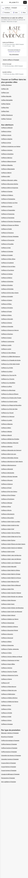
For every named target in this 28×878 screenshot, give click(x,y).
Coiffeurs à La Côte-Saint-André (10, 364)
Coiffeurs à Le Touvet (7, 413)
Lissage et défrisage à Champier (10, 774)
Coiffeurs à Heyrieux (7, 334)
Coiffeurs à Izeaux (6, 338)
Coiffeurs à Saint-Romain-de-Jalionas (12, 596)
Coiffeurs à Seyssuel (7, 638)
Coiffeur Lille (4, 89)
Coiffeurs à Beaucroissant (8, 161)
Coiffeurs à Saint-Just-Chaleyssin (11, 563)
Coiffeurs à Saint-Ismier (8, 551)
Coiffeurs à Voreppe (7, 724)
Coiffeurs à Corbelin (7, 255)
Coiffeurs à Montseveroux (8, 465)
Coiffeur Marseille (6, 96)
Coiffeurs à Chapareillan (8, 210)
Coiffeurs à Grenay (6, 323)
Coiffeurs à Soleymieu (7, 645)
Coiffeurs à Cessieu (6, 191)
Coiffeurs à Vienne (6, 679)
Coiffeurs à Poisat (6, 488)
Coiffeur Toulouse (6, 119)
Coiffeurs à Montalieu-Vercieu (9, 458)
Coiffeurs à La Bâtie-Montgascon (10, 356)
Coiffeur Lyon (5, 92)
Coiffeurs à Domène (7, 285)
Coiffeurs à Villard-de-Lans (9, 690)
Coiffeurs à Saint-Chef (7, 529)
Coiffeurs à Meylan (6, 431)
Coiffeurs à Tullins (6, 653)
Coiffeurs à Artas (6, 142)
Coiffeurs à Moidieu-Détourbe (9, 443)
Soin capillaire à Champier (8, 781)
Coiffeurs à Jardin (6, 345)
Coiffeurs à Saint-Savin (7, 604)
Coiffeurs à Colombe (7, 251)
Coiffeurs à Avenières (7, 154)
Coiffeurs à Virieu (6, 709)
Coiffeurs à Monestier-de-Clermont (11, 450)
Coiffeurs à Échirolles (7, 289)
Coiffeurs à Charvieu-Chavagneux (11, 221)
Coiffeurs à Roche (6, 510)
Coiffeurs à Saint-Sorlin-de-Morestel (11, 611)
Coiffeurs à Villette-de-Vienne (9, 701)
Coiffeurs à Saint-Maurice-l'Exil (10, 581)
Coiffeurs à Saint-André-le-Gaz (10, 525)
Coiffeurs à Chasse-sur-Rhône (10, 225)
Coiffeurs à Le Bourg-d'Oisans (9, 394)
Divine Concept (6, 64)
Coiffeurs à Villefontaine (8, 694)
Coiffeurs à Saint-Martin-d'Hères (10, 570)
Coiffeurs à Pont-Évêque (8, 495)
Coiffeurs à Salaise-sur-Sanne (9, 619)
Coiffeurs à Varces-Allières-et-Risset (11, 656)
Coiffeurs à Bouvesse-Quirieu (9, 184)
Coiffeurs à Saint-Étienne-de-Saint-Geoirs (13, 544)
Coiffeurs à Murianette (7, 473)
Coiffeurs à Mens (6, 428)
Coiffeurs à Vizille (6, 716)
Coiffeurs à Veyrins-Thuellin (9, 671)
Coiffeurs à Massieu (7, 424)
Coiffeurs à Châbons (7, 195)
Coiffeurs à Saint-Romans (8, 600)
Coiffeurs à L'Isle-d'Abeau (8, 353)
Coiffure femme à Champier (9, 744)
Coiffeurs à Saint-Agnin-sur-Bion (10, 521)
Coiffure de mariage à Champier (10, 740)
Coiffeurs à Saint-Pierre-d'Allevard (11, 585)
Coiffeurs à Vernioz (6, 668)
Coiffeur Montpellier (7, 100)
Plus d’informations (14, 54)
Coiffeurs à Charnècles (7, 217)
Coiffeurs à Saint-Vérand (8, 615)
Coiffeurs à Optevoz (7, 484)
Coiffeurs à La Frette (7, 368)
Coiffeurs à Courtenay (7, 270)
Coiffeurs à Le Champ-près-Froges (11, 398)
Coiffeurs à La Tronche (7, 379)
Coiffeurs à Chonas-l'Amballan (10, 236)
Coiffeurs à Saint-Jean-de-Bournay (11, 555)
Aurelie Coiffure (6, 72)
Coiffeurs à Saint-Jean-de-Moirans (11, 559)
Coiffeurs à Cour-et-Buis (8, 266)
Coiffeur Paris (5, 111)
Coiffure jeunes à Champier (9, 751)
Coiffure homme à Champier (9, 748)
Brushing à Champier (7, 736)
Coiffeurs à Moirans (6, 446)
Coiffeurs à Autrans (6, 150)
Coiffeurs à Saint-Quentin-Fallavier (11, 593)
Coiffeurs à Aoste (6, 135)
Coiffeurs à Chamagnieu (8, 199)
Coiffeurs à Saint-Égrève (8, 540)
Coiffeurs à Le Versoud (7, 416)
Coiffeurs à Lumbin (6, 420)
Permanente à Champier (8, 778)
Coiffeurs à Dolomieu (7, 281)
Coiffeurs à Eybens (6, 300)
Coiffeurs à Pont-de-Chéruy (9, 491)
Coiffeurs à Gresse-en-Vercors (10, 330)
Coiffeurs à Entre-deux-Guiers (10, 292)
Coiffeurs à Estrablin (7, 296)
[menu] (2, 2)
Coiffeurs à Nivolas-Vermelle (9, 476)
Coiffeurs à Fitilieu (6, 304)
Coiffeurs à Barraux (6, 157)
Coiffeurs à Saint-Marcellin (8, 566)
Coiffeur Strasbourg (7, 115)
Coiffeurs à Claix (6, 247)
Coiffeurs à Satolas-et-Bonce (9, 626)
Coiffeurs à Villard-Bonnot (8, 686)
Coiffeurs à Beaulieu (7, 165)
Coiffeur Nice (5, 107)
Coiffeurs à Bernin (6, 172)
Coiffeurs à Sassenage (7, 623)
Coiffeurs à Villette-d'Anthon (9, 698)
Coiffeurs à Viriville (6, 713)
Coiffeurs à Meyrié (6, 435)
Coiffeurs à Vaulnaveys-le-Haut (10, 660)
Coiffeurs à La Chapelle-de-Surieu (11, 360)
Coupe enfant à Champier (8, 763)
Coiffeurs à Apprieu (6, 139)
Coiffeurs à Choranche (7, 240)
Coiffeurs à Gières (6, 315)
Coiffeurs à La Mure (6, 371)
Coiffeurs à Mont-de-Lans (8, 454)
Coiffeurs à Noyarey (7, 480)
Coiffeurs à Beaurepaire (8, 169)
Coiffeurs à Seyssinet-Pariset (9, 630)
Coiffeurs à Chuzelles (7, 244)
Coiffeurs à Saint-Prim (7, 589)
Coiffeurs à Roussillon (7, 518)
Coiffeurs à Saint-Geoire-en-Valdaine (11, 548)
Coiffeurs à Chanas (6, 206)
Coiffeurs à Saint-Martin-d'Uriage (10, 574)
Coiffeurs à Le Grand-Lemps (9, 401)
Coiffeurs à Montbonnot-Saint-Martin (12, 461)
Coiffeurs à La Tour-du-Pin (8, 375)
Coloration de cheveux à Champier (11, 755)
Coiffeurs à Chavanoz (7, 232)
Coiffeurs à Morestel (7, 469)
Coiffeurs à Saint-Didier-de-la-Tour (11, 536)
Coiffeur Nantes (5, 104)
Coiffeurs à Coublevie (7, 262)
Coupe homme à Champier (8, 770)
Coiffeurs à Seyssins (7, 634)
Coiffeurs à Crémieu (7, 274)
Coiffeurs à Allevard (6, 127)
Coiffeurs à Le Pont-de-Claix (9, 409)
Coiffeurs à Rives (6, 506)
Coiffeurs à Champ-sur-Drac (9, 202)
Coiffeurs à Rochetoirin (7, 514)
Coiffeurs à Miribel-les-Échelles (10, 439)
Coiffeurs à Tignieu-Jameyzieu (10, 649)
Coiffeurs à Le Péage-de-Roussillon (11, 405)
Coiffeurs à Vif (5, 683)
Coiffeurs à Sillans (6, 641)
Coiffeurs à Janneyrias (7, 341)
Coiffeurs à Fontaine (7, 307)
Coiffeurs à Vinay (6, 705)
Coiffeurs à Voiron (6, 720)
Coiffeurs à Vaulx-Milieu (8, 664)
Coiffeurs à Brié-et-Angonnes (9, 187)
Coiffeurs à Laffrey (6, 386)
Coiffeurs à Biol (5, 176)
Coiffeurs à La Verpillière (8, 383)
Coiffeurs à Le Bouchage (8, 390)
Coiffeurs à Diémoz (6, 277)
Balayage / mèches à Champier (10, 733)
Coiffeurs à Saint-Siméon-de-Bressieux (12, 608)
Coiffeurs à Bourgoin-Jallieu (9, 180)
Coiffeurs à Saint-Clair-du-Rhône (10, 533)
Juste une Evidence (8, 42)
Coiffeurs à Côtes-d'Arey (8, 259)
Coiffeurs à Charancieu (7, 214)
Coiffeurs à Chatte (6, 229)
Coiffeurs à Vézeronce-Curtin (9, 675)
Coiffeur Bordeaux (6, 85)
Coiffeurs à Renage (6, 503)
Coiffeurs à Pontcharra (7, 499)
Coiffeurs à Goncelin (7, 319)
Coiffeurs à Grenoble (7, 326)
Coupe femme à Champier (8, 766)
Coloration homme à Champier (10, 759)
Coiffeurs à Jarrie (6, 349)
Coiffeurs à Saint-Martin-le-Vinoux (11, 578)
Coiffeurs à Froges (6, 311)
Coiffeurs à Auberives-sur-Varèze (10, 146)
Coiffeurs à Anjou (6, 131)
